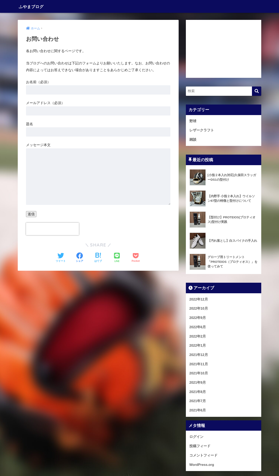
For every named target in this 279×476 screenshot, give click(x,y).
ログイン (196, 437)
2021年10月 (198, 373)
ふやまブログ (34, 6)
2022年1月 (197, 346)
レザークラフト (201, 130)
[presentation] (52, 229)
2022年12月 (198, 300)
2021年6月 (197, 410)
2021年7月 (197, 401)
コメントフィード (203, 456)
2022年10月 (198, 309)
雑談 (192, 140)
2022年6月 (197, 327)
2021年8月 (197, 392)
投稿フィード (199, 446)
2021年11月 (198, 364)
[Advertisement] (223, 49)
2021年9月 (197, 383)
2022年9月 (197, 318)
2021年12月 (198, 355)
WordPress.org (201, 465)
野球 (192, 121)
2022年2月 (197, 336)
